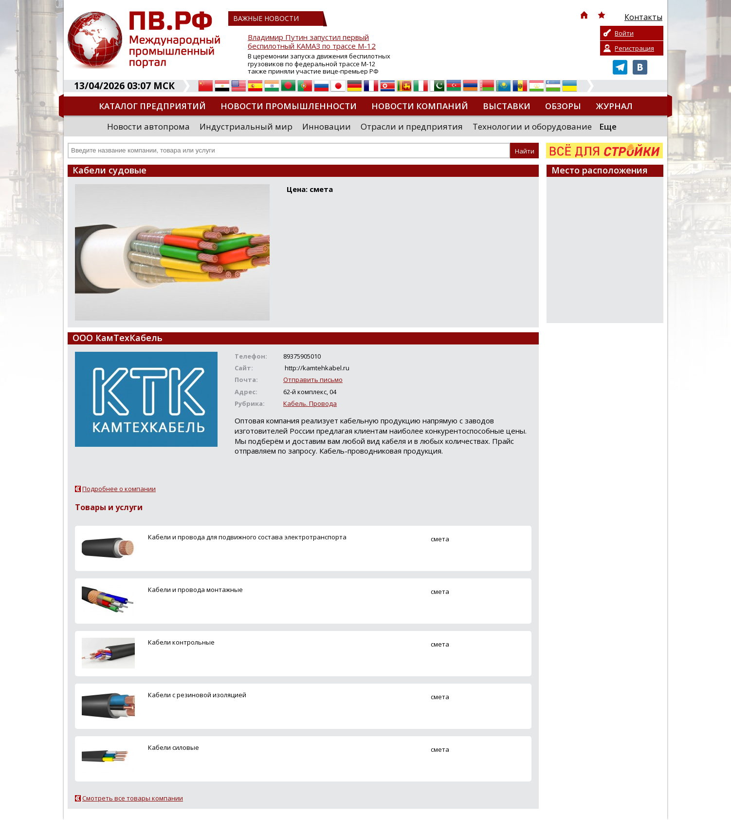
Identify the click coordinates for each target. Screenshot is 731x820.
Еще (608, 126)
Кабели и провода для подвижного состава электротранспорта (247, 537)
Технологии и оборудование (532, 126)
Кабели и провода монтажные (195, 589)
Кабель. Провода (310, 403)
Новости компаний (419, 106)
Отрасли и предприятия (412, 126)
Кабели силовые (173, 747)
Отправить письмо (313, 379)
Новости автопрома (148, 126)
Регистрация (634, 48)
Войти (624, 33)
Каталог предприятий (152, 106)
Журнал (614, 106)
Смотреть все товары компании (132, 798)
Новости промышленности (288, 106)
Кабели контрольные (181, 642)
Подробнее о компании (119, 488)
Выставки (506, 106)
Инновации (326, 126)
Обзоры (563, 106)
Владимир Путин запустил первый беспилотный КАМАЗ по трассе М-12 (312, 41)
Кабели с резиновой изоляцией (197, 694)
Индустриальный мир (246, 126)
